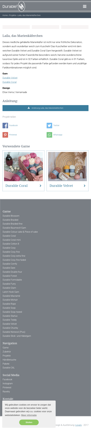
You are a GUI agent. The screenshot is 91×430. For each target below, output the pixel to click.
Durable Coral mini (12, 240)
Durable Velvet (10, 77)
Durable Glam (9, 288)
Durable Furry (9, 283)
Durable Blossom (11, 216)
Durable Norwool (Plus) (14, 332)
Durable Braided (10, 220)
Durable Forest (10, 276)
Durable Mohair (10, 299)
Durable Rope (9, 304)
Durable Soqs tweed (12, 312)
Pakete (6, 363)
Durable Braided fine (12, 223)
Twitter (53, 125)
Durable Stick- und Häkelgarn (17, 336)
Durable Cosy (9, 247)
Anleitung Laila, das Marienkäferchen (47, 108)
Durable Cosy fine (11, 252)
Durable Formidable (12, 279)
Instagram (8, 383)
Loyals (78, 425)
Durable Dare (9, 268)
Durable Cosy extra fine (14, 256)
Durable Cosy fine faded (14, 260)
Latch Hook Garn (11, 292)
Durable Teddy (10, 320)
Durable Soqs (9, 308)
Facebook (10, 125)
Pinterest (10, 135)
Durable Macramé (11, 296)
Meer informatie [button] (29, 415)
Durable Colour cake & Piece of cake (20, 232)
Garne (5, 347)
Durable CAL (9, 367)
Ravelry (6, 391)
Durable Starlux (10, 316)
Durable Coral (10, 82)
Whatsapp (54, 135)
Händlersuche (9, 359)
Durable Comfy (10, 263)
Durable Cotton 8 (11, 243)
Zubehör (7, 351)
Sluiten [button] (29, 422)
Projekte (7, 355)
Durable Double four (12, 272)
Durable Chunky (10, 328)
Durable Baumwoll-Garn (14, 227)
